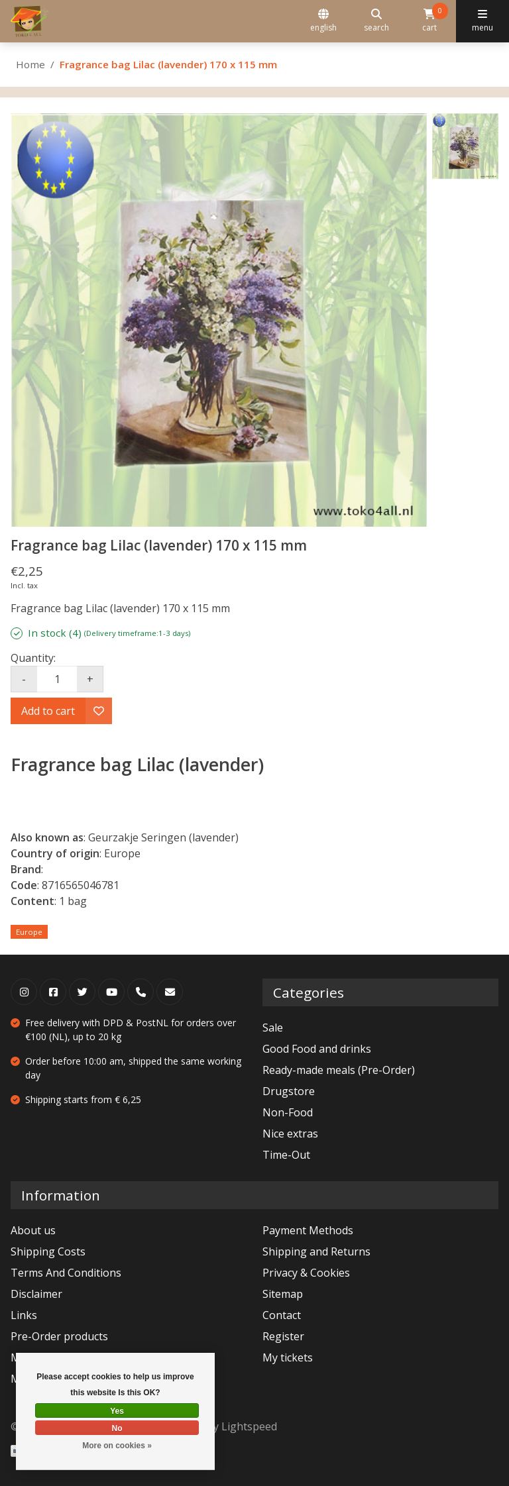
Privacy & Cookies (306, 1272)
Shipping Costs (48, 1251)
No (117, 1428)
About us (33, 1230)
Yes (117, 1411)
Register (283, 1336)
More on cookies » (117, 1445)
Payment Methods (307, 1230)
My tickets (287, 1357)
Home (30, 64)
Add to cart (48, 711)
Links (24, 1315)
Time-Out (286, 1154)
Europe (29, 932)
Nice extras (290, 1133)
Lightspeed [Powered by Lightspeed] (249, 1426)
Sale (272, 1027)
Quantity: (33, 658)
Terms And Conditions (66, 1272)
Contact (281, 1315)
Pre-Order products (59, 1336)
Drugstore (288, 1091)
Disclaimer (36, 1294)
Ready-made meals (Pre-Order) (338, 1070)
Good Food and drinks (316, 1048)
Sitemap (282, 1294)
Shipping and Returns (316, 1251)
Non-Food (287, 1112)
